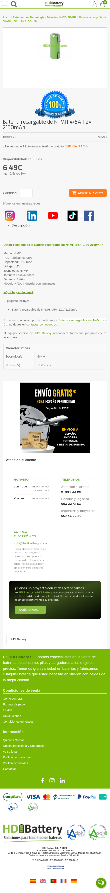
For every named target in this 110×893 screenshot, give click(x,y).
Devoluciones (12, 716)
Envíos (7, 710)
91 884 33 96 (71, 491)
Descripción (20, 225)
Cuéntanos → (30, 609)
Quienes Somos (13, 740)
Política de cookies (15, 763)
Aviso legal (10, 751)
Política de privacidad (17, 757)
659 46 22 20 (71, 516)
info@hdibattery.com (30, 543)
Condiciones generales (18, 721)
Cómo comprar (13, 698)
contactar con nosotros (41, 324)
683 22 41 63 (71, 504)
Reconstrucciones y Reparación (24, 745)
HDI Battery (43, 333)
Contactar (9, 769)
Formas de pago (14, 704)
